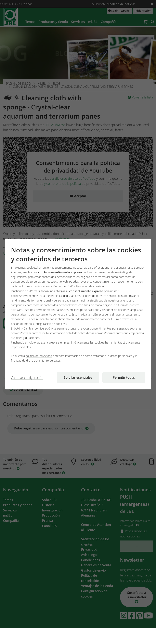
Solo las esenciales (78, 377)
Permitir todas (124, 377)
